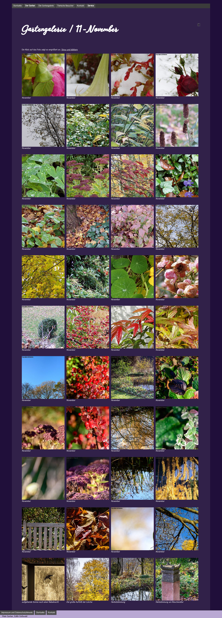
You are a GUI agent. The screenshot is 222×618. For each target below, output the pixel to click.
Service (91, 6)
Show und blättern (69, 50)
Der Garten (30, 6)
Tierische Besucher (65, 6)
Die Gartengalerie (46, 6)
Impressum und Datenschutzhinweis (17, 612)
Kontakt (80, 6)
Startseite (17, 6)
